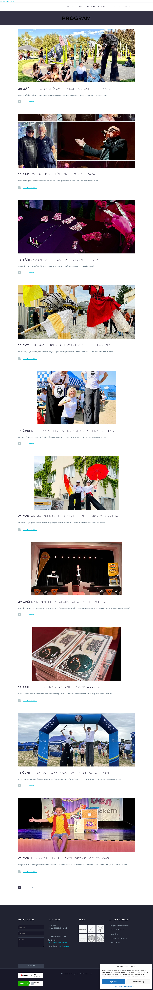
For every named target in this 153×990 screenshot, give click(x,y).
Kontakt (127, 7)
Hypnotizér (114, 934)
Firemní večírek (115, 942)
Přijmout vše (113, 982)
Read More (30, 102)
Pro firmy (90, 7)
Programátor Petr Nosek (118, 938)
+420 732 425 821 (62, 937)
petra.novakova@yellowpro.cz (58, 943)
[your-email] (31, 933)
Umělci (80, 7)
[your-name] (31, 927)
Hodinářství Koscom (117, 930)
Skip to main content (7, 1)
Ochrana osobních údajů (129, 986)
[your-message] (31, 942)
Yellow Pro (68, 7)
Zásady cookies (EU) (86, 974)
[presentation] (33, 955)
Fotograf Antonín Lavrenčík (119, 926)
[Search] (134, 7)
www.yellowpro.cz (63, 946)
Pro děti (101, 7)
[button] (19, 101)
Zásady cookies (118, 986)
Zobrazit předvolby (138, 982)
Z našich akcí (114, 7)
